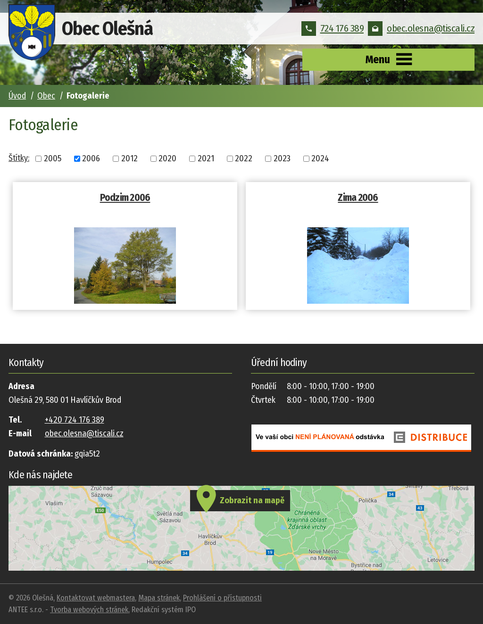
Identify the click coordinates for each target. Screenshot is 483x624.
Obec (46, 96)
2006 (91, 158)
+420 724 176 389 (74, 420)
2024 (320, 158)
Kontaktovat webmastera (96, 597)
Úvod (17, 96)
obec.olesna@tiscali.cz (421, 28)
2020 (167, 158)
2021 (206, 158)
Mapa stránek (159, 597)
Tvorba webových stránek (89, 609)
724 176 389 (332, 28)
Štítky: (18, 158)
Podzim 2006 (125, 197)
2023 (282, 158)
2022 (243, 158)
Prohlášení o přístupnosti (222, 597)
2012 (129, 158)
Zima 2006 (358, 197)
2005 (52, 158)
